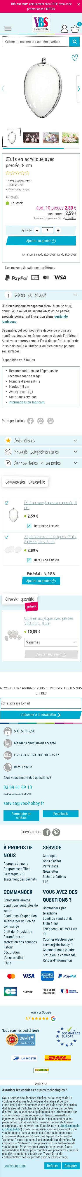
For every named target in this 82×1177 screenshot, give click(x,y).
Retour (8, 947)
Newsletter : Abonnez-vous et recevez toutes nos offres (41, 690)
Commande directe (16, 900)
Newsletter (50, 871)
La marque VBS (14, 874)
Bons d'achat (52, 861)
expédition (70, 218)
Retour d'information (57, 960)
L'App (7, 963)
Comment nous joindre (59, 950)
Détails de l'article (43, 526)
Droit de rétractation (17, 932)
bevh (35, 1030)
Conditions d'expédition (20, 916)
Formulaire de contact (21, 816)
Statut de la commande (59, 955)
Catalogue (50, 856)
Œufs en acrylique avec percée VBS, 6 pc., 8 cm (48, 621)
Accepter (71, 1166)
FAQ (46, 882)
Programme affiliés (16, 869)
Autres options (15, 1166)
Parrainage (50, 866)
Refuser (52, 1166)
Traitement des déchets (20, 879)
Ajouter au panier (41, 241)
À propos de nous (15, 864)
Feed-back (60, 814)
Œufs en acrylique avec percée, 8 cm (50, 505)
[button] (6, 89)
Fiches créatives (54, 877)
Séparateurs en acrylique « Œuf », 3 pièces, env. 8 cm (50, 539)
